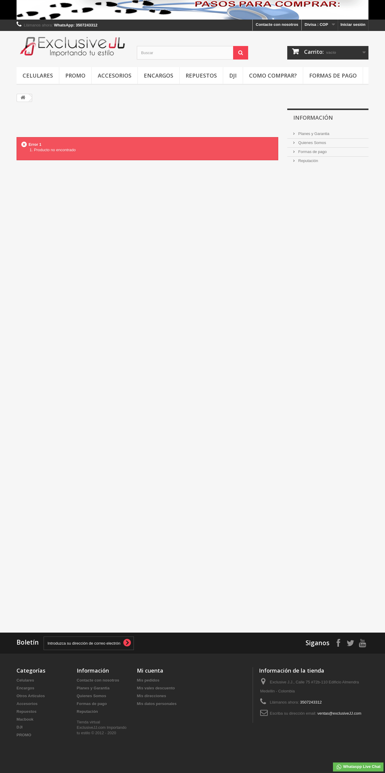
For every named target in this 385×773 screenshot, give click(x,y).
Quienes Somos (311, 142)
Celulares (38, 75)
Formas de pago (333, 75)
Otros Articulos (31, 696)
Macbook (25, 719)
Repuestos (201, 75)
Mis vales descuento (156, 688)
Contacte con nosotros (277, 24)
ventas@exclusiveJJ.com (339, 713)
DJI (233, 75)
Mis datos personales (157, 703)
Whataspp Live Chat (358, 767)
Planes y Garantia (313, 133)
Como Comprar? (273, 75)
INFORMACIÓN (313, 117)
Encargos (158, 75)
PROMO (75, 75)
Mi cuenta (150, 670)
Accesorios (114, 75)
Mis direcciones (151, 696)
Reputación (307, 160)
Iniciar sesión (352, 24)
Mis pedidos (148, 680)
